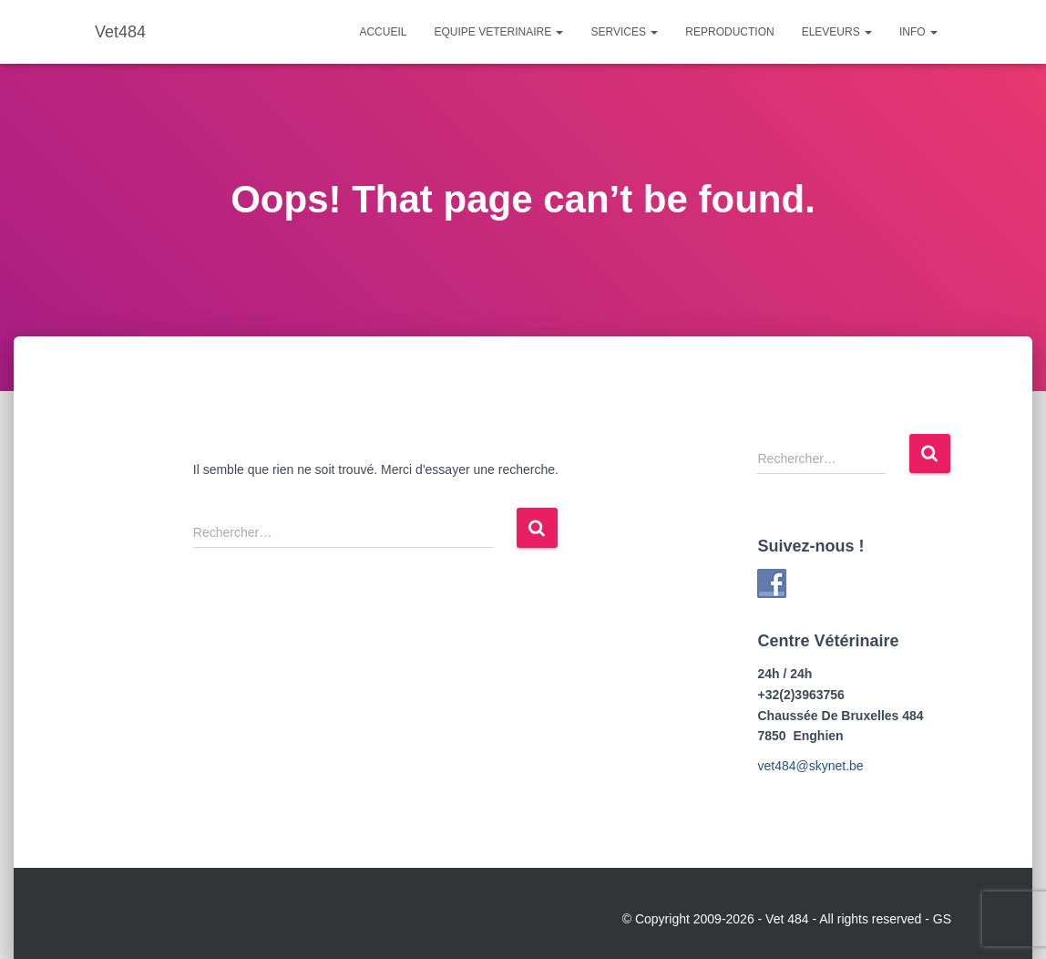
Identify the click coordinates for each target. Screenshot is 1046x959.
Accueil (382, 32)
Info (918, 32)
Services (624, 32)
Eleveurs (837, 32)
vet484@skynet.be (810, 765)
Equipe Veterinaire (498, 32)
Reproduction (729, 32)
